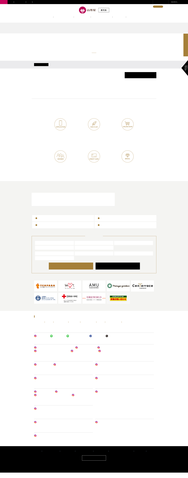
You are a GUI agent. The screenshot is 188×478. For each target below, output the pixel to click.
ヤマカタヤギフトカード (48, 230)
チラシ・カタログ (129, 327)
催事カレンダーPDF (140, 80)
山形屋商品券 (44, 223)
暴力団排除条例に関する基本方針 (121, 456)
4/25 (115, 67)
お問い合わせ (162, 2)
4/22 (73, 67)
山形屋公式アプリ (60, 139)
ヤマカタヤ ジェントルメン (45, 383)
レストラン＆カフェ (51, 205)
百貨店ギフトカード (109, 230)
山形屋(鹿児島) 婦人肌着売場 (108, 353)
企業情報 (37, 456)
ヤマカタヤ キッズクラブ (77, 341)
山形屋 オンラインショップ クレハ (47, 427)
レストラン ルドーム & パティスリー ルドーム (51, 400)
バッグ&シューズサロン (85, 353)
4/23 (87, 67)
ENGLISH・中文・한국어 (142, 6)
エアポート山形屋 (122, 259)
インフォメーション (137, 17)
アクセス (119, 17)
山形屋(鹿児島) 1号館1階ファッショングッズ (51, 356)
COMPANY (117, 271)
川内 (10, 2)
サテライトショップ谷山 (45, 414)
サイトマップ (140, 456)
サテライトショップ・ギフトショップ (46, 2)
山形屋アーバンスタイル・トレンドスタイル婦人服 (53, 353)
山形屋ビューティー (42, 370)
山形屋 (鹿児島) (43, 248)
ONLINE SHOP (73, 271)
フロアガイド (82, 17)
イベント (46, 17)
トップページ (38, 327)
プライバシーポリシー (51, 456)
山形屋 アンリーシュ (62, 370)
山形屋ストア (42, 263)
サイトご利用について (84, 456)
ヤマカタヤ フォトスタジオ (45, 441)
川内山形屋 (80, 248)
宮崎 (29, 2)
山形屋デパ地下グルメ (43, 397)
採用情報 (151, 456)
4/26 (129, 67)
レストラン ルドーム (80, 400)
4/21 (59, 67)
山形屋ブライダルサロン (92, 204)
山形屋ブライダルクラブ (126, 171)
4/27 (143, 67)
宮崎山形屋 (41, 253)
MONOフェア (101, 397)
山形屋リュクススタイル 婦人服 (83, 356)
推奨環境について (67, 456)
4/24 (101, 67)
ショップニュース (63, 17)
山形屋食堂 (41, 259)
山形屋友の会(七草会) (60, 171)
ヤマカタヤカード (94, 171)
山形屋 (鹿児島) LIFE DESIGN (107, 370)
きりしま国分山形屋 (123, 248)
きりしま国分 (20, 2)
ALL (41, 67)
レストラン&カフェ (101, 17)
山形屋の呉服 (104, 356)
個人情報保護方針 (101, 456)
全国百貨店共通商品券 (110, 223)
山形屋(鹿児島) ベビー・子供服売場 (109, 383)
